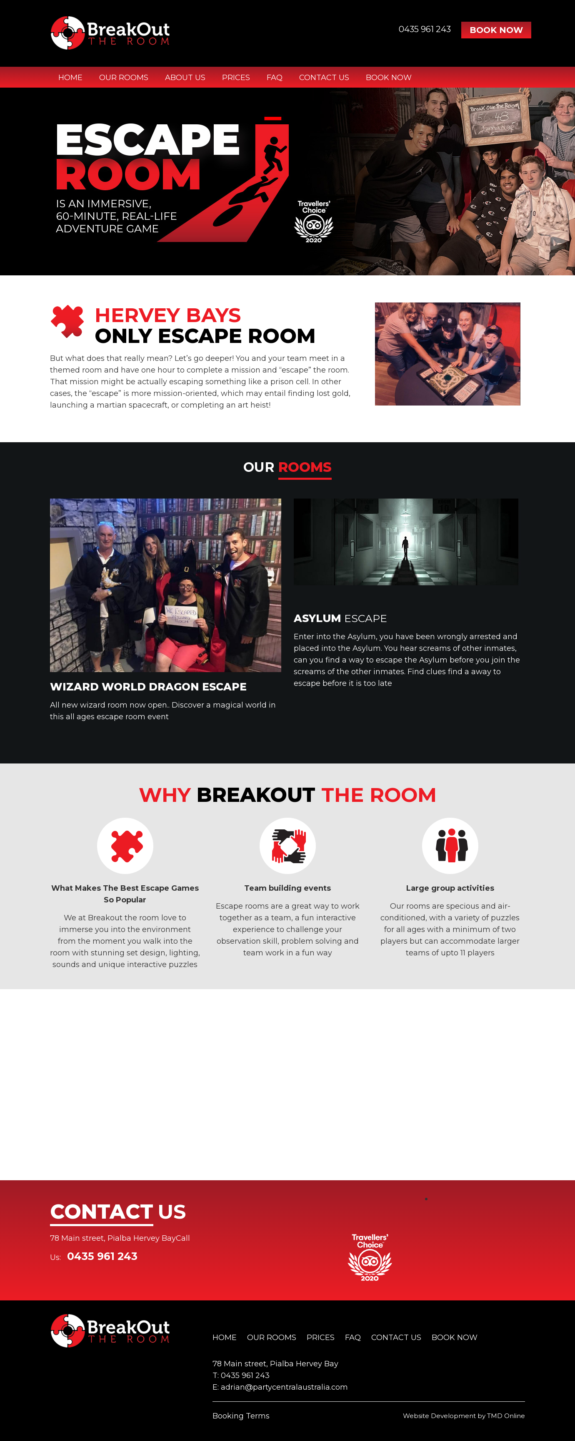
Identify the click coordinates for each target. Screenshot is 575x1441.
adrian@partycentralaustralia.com (284, 1387)
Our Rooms (123, 77)
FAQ (274, 77)
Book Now (496, 30)
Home (70, 77)
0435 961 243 (425, 29)
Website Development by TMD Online (464, 1416)
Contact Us (324, 77)
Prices (236, 77)
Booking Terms (241, 1416)
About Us (185, 77)
